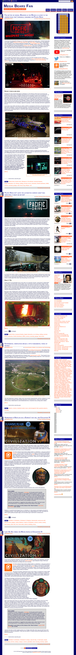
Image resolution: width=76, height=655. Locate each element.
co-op (55, 375)
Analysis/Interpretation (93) (60, 315)
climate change (57, 373)
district (26, 524)
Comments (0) (46, 187)
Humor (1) (56, 329)
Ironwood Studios (38, 181)
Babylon (29, 520)
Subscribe (14, 0)
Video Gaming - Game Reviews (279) (63, 346)
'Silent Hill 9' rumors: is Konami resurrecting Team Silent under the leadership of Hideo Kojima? (58, 278)
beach (67, 362)
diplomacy (56, 379)
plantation (30, 641)
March (57, 409)
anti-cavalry (7, 524)
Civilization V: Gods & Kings (65, 370)
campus (21, 641)
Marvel (61, 393)
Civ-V (70, 372)
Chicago (65, 364)
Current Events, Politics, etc (31, 347)
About (64, 10)
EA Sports (63, 380)
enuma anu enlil (41, 520)
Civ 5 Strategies (58, 301)
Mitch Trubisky (60, 396)
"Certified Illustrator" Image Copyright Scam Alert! (66, 248)
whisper (27, 185)
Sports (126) (57, 337)
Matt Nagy (56, 394)
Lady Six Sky (33, 639)
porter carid (57, 466)
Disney (60, 379)
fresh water (21, 524)
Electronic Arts (57, 381)
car (14, 183)
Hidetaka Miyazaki (62, 387)
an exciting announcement (34, 349)
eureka (40, 522)
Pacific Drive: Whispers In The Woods (24, 181)
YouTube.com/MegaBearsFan (61, 54)
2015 (55, 426)
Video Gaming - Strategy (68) (61, 349)
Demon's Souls (61, 378)
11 (59, 253)
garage (15, 185)
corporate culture (61, 375)
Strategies (26, 492)
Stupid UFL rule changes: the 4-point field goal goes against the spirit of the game (66, 151)
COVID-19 (68, 375)
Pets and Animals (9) (59, 333)
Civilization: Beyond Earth (63, 372)
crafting (21, 183)
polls (33, 454)
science (6, 185)
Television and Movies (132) (61, 340)
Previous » (34, 648)
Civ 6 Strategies (58, 300)
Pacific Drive (12, 181)
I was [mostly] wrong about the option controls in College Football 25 (62, 442)
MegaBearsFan (9, 18)
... (59, 290)
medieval (69, 394)
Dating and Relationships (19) (61, 322)
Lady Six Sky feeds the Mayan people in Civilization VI (23, 532)
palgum (13, 522)
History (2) (56, 328)
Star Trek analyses (58, 306)
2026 (63, 409)
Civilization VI (23, 520)
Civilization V (57, 369)
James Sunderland (62, 390)
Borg (55, 364)
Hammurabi (34, 520)
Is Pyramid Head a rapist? (65, 228)
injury (70, 389)
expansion (20, 42)
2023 (55, 416)
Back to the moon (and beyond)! (65, 129)
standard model (21, 408)
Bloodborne (61, 363)
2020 (55, 420)
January (58, 412)
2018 (55, 422)
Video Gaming (39, 18)
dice (66, 378)
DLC (64, 379)
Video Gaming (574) (59, 345)
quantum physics (43, 408)
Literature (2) (57, 330)
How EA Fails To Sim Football (61, 302)
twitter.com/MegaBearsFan (60, 61)
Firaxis (58, 384)
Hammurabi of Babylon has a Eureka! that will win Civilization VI (27, 417)
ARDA (47, 183)
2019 (55, 421)
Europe (68, 381)
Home (47, 10)
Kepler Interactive (9, 183)
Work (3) (56, 350)
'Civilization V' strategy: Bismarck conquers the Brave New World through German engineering (66, 219)
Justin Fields (60, 391)
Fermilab (7, 410)
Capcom (58, 364)
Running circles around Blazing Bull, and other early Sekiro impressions (63, 487)
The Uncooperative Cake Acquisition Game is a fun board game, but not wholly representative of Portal (66, 199)
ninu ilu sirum (8, 522)
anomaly (11, 185)
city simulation (63, 366)
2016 (55, 425)
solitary (16, 641)
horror (29, 183)
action (60, 359)
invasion (56, 390)
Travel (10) (56, 344)
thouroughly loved (35, 43)
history (68, 387)
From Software (62, 385)
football (63, 384)
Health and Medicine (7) (60, 326)
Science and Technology (44, 347)
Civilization (57, 367)
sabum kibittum (19, 522)
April (57, 407)
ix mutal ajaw (40, 639)
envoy (34, 524)
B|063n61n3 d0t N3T (36, 652)
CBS (62, 364)
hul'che (12, 641)
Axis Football (62, 362)
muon (26, 408)
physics (10, 408)
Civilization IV (63, 367)
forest (21, 185)
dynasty (56, 380)
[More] (6, 171)
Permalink (40, 187)
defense (56, 378)
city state (69, 366)
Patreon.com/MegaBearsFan (61, 68)
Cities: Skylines (65, 365)
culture (59, 376)
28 (59, 233)
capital (46, 641)
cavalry (44, 522)
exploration (61, 382)
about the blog (65, 48)
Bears (70, 362)
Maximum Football (63, 394)
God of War (63, 386)
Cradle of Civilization (29, 522)
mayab (45, 639)
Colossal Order (61, 374)
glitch (59, 386)
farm (34, 641)
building (30, 524)
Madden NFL (64, 392)
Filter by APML (7, 0)
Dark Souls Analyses (59, 305)
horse (59, 389)
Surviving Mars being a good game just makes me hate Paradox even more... (66, 120)
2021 (55, 418)
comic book (68, 374)
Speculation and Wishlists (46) (61, 336)
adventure (56, 360)
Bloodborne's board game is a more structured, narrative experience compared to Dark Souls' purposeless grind (62, 450)
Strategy (48, 419)
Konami (65, 391)
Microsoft (56, 395)
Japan (68, 390)
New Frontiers (28, 560)
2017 (55, 424)
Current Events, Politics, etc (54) (62, 321)
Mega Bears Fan (18, 6)
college (66, 373)
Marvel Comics (66, 393)
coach (63, 373)
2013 (55, 429)
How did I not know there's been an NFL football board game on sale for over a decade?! (66, 181)
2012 (55, 430)
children (59, 365)
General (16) (57, 325)
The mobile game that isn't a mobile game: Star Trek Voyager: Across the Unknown (66, 171)
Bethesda (56, 363)
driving (17, 183)
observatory (7, 641)
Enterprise (64, 381)
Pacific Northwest (41, 183)
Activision (65, 359)
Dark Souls (69, 376)
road (18, 185)
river (17, 524)
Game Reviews (46, 18)
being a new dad (28, 45)
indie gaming (65, 389)
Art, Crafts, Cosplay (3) (59, 317)
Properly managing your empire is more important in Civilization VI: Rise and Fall (66, 240)
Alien (60, 360)
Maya (28, 639)
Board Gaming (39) (58, 318)
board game (67, 363)
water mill (13, 524)
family (66, 382)
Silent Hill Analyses (58, 304)
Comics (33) (57, 319)
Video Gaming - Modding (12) (61, 348)
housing (38, 641)
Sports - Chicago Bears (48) (60, 338)
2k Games (56, 359)
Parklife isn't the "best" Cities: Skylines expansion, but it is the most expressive (66, 260)
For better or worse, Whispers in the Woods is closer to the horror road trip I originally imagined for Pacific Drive (26, 16)
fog (24, 185)
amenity (42, 641)
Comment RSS (58, 494)
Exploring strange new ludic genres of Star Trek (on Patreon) (58, 96)
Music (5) (56, 332)
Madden (59, 392)
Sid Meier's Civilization (14, 520)
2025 (55, 413)
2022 (55, 417)
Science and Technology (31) (61, 334)
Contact (70, 10)
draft (66, 379)
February (58, 410)
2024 (55, 414)
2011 (55, 432)
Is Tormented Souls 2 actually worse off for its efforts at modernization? (66, 140)
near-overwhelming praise (38, 58)
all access (64, 360)
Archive (53, 10)
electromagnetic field (34, 408)
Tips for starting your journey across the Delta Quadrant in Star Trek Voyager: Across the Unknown (66, 161)
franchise (56, 385)
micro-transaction (63, 395)
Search (59, 10)
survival (25, 183)
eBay (67, 380)
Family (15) (57, 324)
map (59, 393)
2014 (55, 428)
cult (31, 185)
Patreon (15, 453)
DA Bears (64, 376)
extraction (34, 183)
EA (59, 380)
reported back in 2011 (35, 355)
